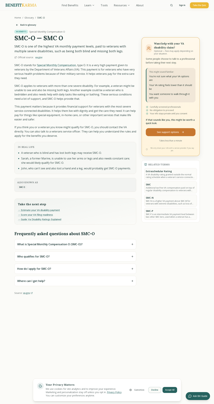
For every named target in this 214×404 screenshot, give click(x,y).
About (140, 5)
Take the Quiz (199, 5)
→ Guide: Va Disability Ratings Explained (39, 219)
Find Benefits (70, 5)
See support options (170, 132)
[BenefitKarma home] (21, 5)
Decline (154, 389)
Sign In (182, 5)
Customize (136, 389)
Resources (122, 5)
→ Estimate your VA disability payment (39, 210)
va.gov (38, 57)
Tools (104, 5)
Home (17, 17)
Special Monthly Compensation (56, 65)
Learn (89, 5)
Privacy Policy (114, 392)
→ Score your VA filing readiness (35, 214)
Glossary (29, 17)
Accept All (169, 389)
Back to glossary (26, 24)
